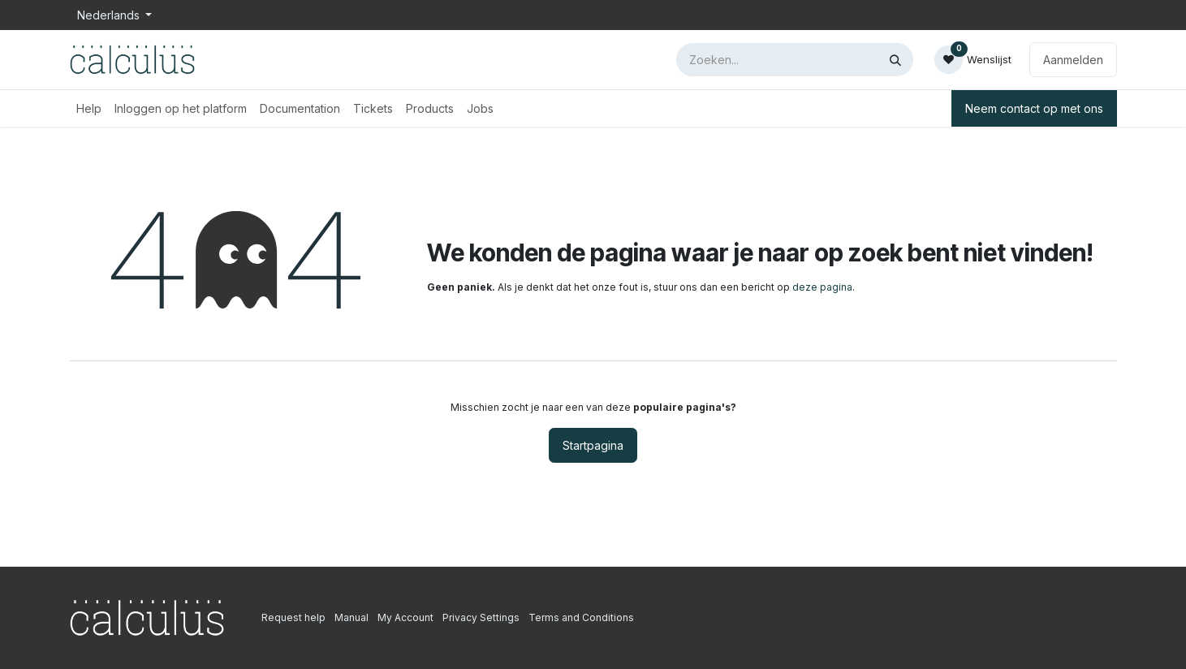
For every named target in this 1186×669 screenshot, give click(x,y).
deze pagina (822, 287)
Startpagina (593, 445)
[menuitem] (89, 108)
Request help (293, 617)
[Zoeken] (895, 59)
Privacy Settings (481, 617)
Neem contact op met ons (1034, 108)
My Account (405, 617)
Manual (351, 617)
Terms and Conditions (581, 617)
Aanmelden (1073, 60)
